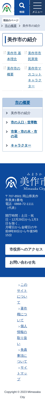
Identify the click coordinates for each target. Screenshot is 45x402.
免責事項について (22, 355)
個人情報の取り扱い (22, 335)
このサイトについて (22, 293)
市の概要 (11, 25)
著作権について (22, 314)
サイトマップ (22, 373)
